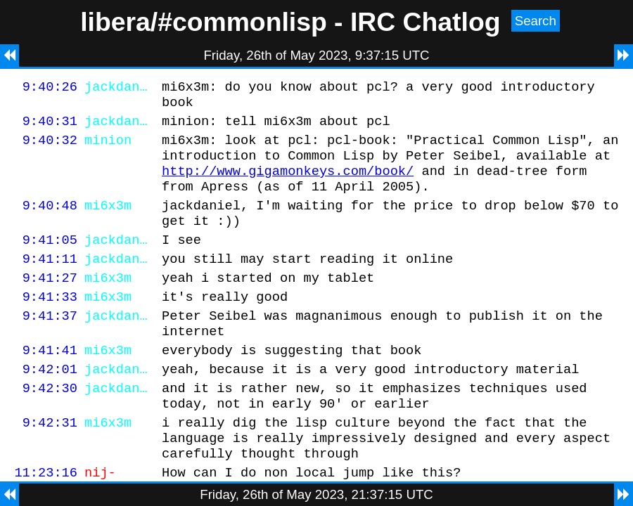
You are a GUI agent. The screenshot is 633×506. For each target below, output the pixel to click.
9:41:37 (50, 344)
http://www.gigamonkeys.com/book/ (288, 183)
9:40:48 (50, 222)
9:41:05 (50, 260)
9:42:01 (50, 404)
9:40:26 (50, 88)
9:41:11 (50, 281)
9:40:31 (50, 127)
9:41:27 (50, 302)
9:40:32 (50, 148)
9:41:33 (50, 323)
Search (535, 20)
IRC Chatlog (425, 22)
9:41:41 (50, 383)
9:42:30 (50, 425)
